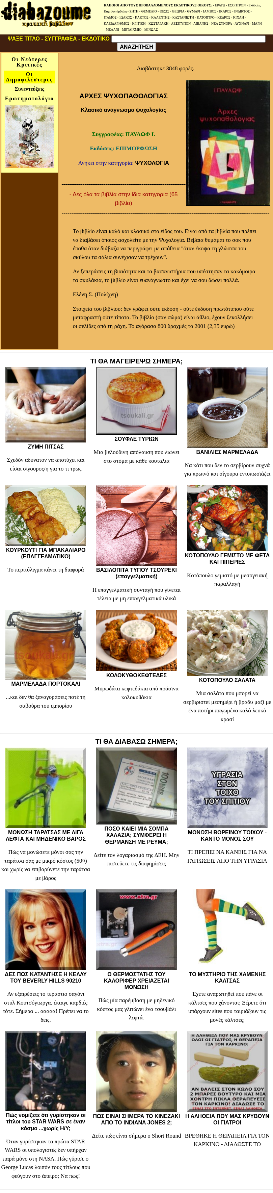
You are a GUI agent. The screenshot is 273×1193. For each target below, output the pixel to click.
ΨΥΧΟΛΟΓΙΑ (152, 163)
